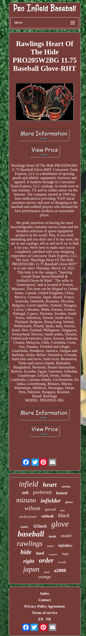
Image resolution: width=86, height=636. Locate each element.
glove (60, 524)
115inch (40, 526)
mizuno (26, 500)
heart (50, 484)
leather (25, 526)
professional (28, 516)
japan (31, 569)
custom (65, 486)
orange (45, 576)
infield (28, 484)
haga (65, 554)
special (50, 509)
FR (48, 619)
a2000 (60, 570)
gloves (69, 502)
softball (47, 516)
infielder (51, 501)
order (46, 560)
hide (25, 552)
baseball (31, 534)
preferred (42, 492)
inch (62, 510)
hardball (53, 554)
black (63, 515)
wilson (32, 508)
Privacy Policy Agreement (44, 606)
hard (40, 553)
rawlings (29, 543)
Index (44, 593)
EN (40, 619)
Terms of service (44, 613)
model (66, 535)
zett (25, 492)
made (52, 536)
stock (46, 572)
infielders (65, 546)
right (28, 561)
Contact (44, 600)
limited (61, 493)
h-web (62, 562)
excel (50, 546)
